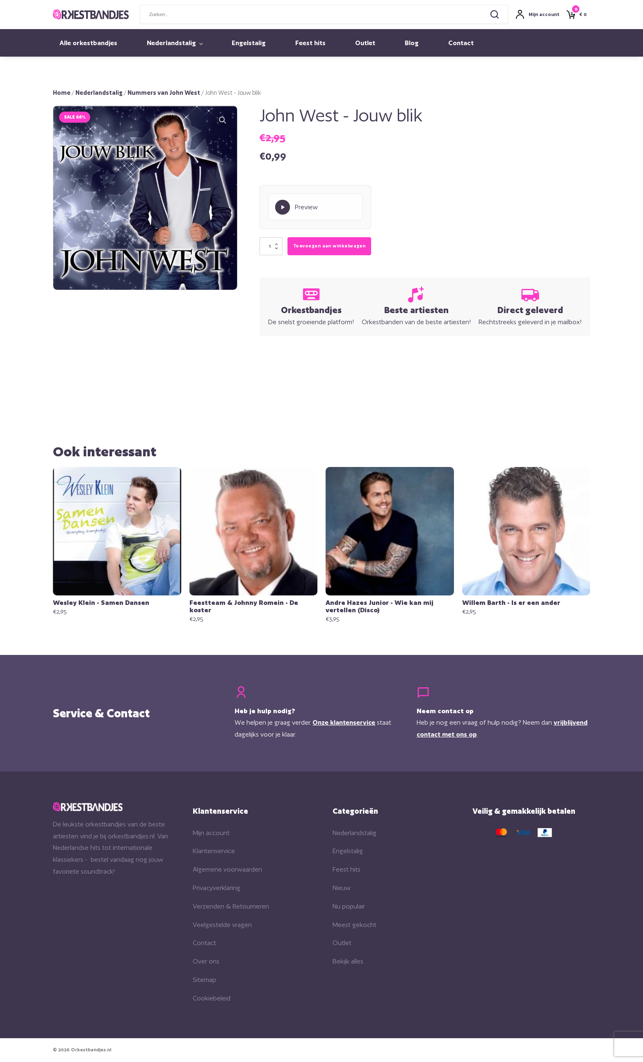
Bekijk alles (348, 962)
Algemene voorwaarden (227, 870)
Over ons (206, 962)
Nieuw (342, 888)
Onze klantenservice (344, 723)
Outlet (365, 43)
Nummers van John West (164, 92)
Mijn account (211, 833)
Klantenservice (214, 851)
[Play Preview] (315, 207)
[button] (222, 120)
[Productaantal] (271, 247)
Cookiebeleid (211, 998)
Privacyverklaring (216, 888)
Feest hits (310, 43)
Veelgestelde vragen (222, 925)
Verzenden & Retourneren (231, 906)
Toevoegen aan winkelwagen (329, 246)
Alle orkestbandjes (88, 43)
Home (62, 92)
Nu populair (349, 906)
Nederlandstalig (171, 43)
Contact (461, 43)
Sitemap (204, 980)
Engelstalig (249, 43)
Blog (412, 43)
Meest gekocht (354, 925)
